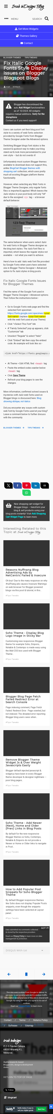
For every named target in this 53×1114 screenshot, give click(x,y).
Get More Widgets (27, 28)
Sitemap (29, 1025)
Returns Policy (40, 1020)
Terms (22, 1020)
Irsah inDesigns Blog (28, 7)
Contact (26, 43)
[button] (14, 19)
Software (12, 1025)
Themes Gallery (26, 35)
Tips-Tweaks (34, 428)
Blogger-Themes (12, 428)
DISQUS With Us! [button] (26, 950)
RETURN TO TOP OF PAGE (17, 1077)
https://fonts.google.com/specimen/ (26, 313)
